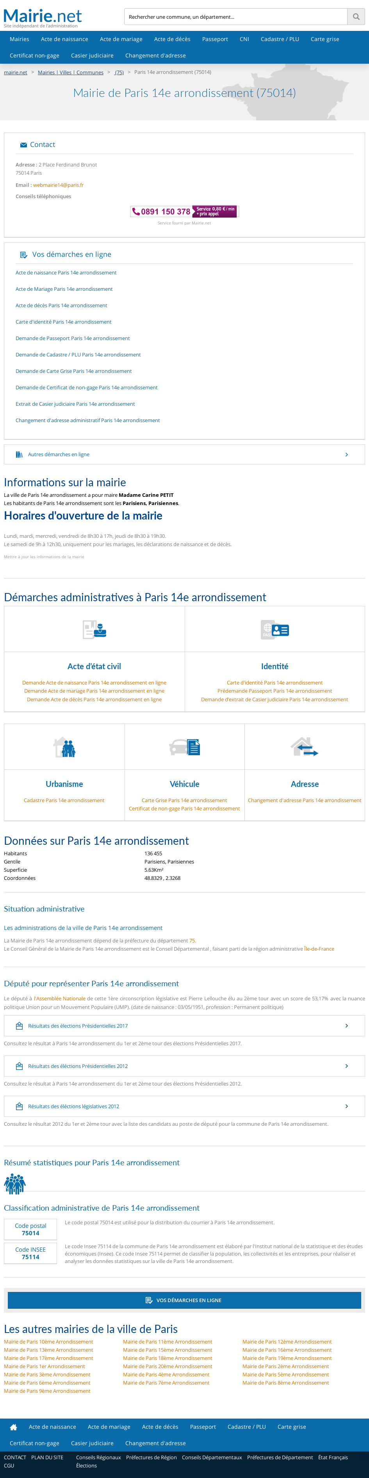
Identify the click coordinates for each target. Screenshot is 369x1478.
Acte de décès (172, 39)
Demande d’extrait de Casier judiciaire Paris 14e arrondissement (274, 699)
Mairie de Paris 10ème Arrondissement (48, 1341)
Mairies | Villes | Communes (70, 72)
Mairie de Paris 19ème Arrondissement (287, 1358)
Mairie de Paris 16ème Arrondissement (287, 1349)
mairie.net (15, 72)
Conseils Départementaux (212, 1457)
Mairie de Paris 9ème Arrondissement (47, 1390)
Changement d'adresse (155, 55)
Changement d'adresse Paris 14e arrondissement (305, 800)
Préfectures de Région (151, 1457)
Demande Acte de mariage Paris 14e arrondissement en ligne (94, 690)
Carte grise (325, 39)
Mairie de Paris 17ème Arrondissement (48, 1358)
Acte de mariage (121, 39)
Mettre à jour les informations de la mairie (44, 556)
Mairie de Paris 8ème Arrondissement (285, 1382)
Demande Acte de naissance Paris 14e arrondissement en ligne (94, 682)
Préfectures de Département (280, 1457)
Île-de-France (319, 948)
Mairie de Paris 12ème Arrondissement (287, 1341)
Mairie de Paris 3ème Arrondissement (47, 1374)
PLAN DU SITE (47, 1457)
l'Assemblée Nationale (60, 998)
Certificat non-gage (34, 55)
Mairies (19, 39)
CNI (244, 39)
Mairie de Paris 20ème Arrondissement (167, 1366)
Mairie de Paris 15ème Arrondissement (167, 1349)
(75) (119, 72)
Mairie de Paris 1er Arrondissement (44, 1366)
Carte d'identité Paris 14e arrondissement (275, 682)
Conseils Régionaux (98, 1457)
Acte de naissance (64, 39)
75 (192, 940)
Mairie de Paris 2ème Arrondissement (285, 1366)
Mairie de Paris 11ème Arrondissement (167, 1341)
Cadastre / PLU (280, 39)
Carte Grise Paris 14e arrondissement (184, 800)
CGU (9, 1465)
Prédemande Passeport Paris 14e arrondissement (274, 690)
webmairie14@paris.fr (58, 184)
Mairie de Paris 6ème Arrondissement (47, 1382)
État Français (333, 1457)
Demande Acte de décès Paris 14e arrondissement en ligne (94, 699)
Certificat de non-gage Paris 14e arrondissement (184, 808)
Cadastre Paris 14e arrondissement (64, 800)
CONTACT (15, 1457)
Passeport (215, 39)
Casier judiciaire (92, 55)
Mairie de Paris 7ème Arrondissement (166, 1382)
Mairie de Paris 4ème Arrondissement (166, 1374)
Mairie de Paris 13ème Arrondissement (48, 1349)
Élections (86, 1465)
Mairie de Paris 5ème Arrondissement (285, 1374)
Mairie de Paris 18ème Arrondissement (167, 1358)
